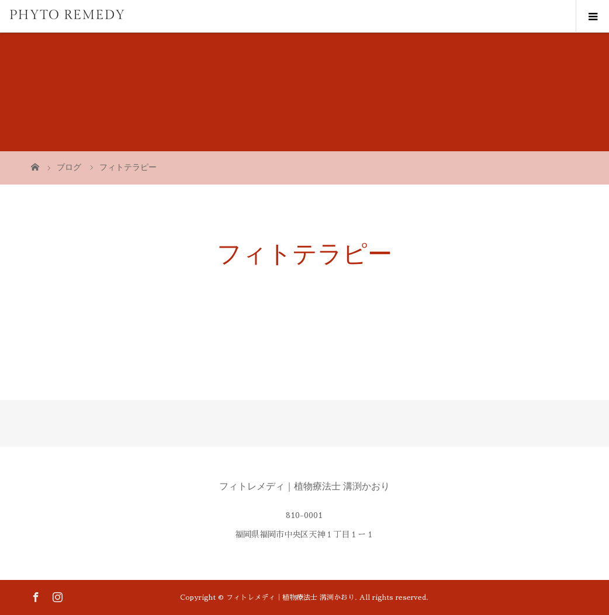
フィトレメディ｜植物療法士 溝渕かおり (304, 486)
